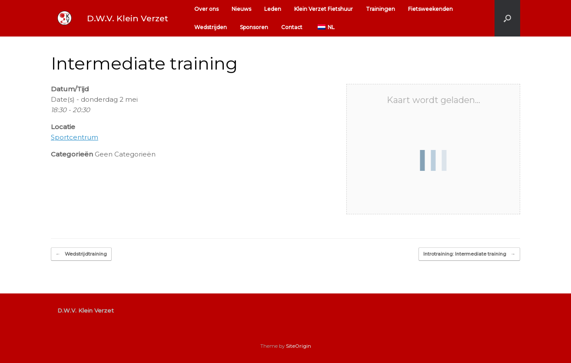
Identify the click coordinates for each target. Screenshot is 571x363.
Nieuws (241, 9)
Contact (291, 27)
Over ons (206, 9)
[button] (507, 18)
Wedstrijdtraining (81, 254)
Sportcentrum (74, 137)
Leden (272, 9)
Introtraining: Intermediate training (469, 254)
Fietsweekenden (430, 9)
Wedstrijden (210, 27)
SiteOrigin (298, 346)
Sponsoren (254, 27)
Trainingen (380, 9)
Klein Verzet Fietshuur (323, 9)
